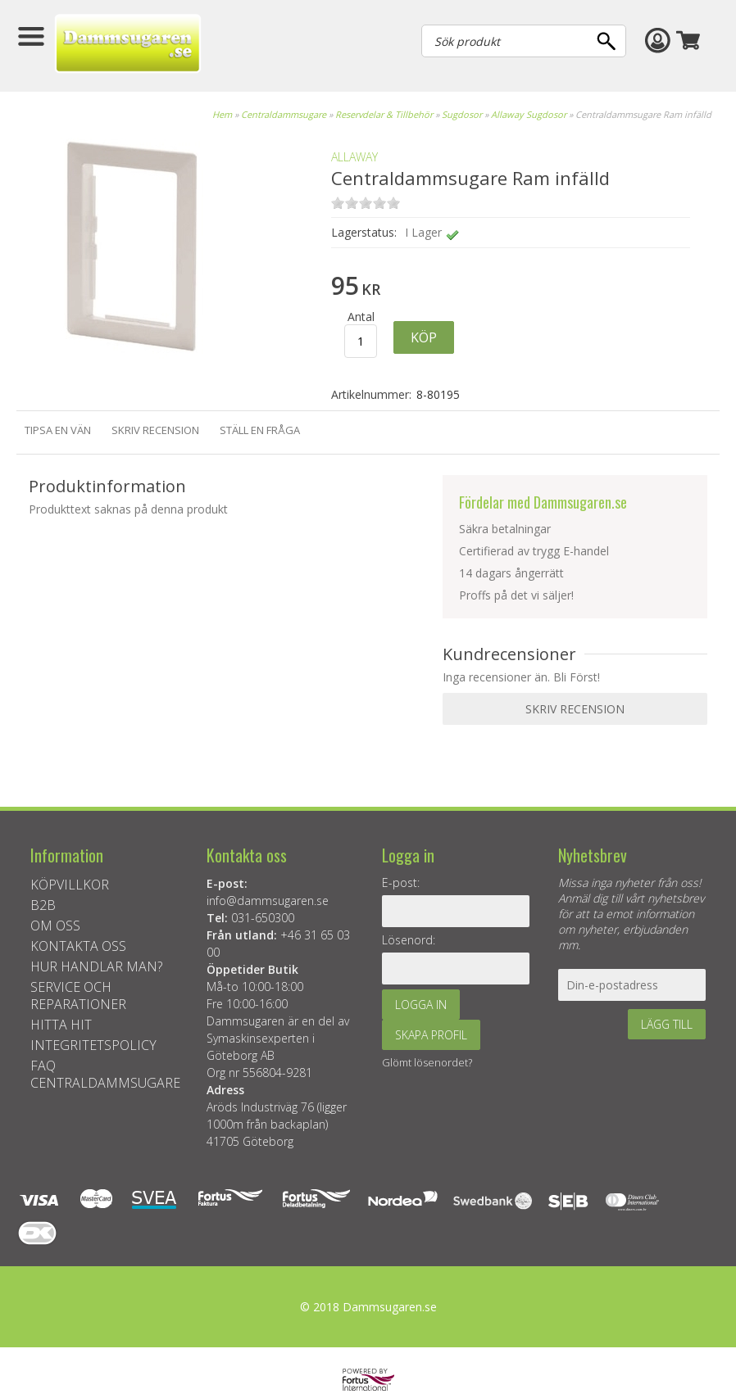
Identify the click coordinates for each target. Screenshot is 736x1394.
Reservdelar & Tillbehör (384, 114)
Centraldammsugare (283, 114)
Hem (222, 114)
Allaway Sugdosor (528, 114)
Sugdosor (462, 114)
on (337, 203)
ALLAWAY (354, 157)
